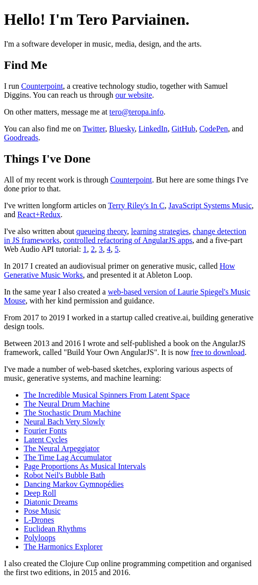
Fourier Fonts (45, 430)
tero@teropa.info (136, 112)
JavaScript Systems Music (210, 205)
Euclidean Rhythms (55, 529)
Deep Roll (40, 493)
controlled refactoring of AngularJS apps (127, 240)
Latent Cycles (45, 439)
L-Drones (39, 520)
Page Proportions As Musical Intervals (85, 466)
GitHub (183, 128)
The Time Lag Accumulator (67, 457)
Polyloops (39, 537)
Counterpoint (42, 86)
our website (133, 95)
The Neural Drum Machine (67, 404)
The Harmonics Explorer (63, 546)
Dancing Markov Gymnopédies (74, 484)
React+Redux (38, 214)
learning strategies (160, 231)
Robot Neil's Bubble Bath (64, 475)
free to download (217, 352)
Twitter (94, 128)
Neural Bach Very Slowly (64, 421)
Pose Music (42, 511)
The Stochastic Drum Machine (72, 413)
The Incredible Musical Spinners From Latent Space (107, 395)
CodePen (213, 128)
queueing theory (101, 231)
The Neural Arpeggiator (62, 448)
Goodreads (21, 137)
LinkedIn (153, 128)
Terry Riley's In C (136, 205)
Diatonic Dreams (51, 502)
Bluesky (121, 128)
